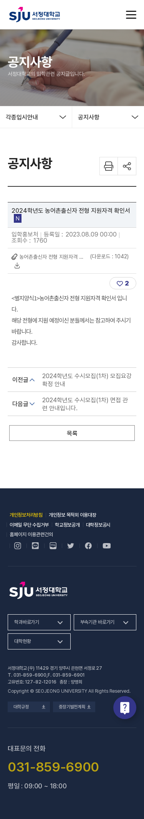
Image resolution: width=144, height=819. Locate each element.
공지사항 (88, 117)
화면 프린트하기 (108, 166)
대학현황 (22, 641)
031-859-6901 (69, 675)
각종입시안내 (22, 117)
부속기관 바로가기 (97, 622)
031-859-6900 (30, 675)
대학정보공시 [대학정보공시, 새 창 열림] (98, 525)
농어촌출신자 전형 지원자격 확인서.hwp (52, 257)
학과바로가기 (26, 622)
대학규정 (28, 707)
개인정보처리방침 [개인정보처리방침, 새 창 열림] (26, 515)
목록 (72, 433)
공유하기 (127, 166)
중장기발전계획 (74, 707)
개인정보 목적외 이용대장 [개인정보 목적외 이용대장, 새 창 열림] (72, 515)
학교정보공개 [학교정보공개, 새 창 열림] (67, 525)
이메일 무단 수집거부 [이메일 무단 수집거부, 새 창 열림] (29, 525)
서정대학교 (34, 14)
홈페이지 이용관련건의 (31, 534)
